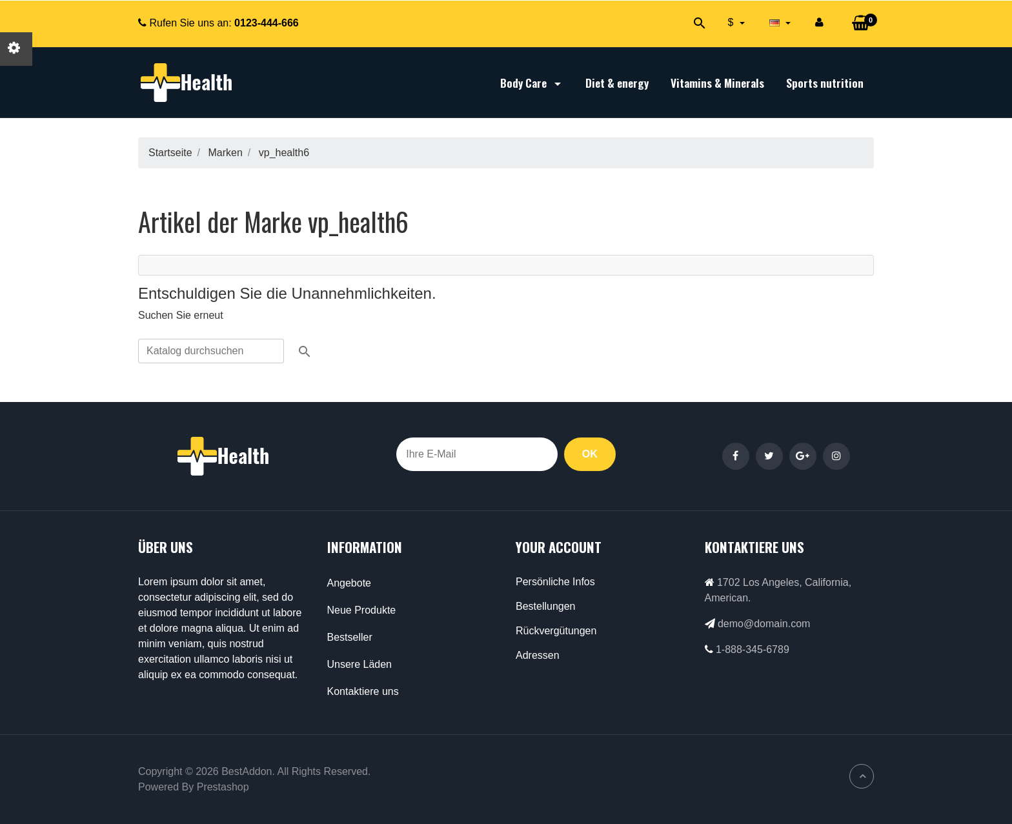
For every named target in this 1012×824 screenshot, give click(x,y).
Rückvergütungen (556, 630)
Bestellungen (546, 606)
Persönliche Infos (555, 581)
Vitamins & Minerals (717, 82)
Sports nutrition (825, 82)
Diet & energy (617, 82)
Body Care (531, 82)
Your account (559, 547)
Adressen (538, 655)
